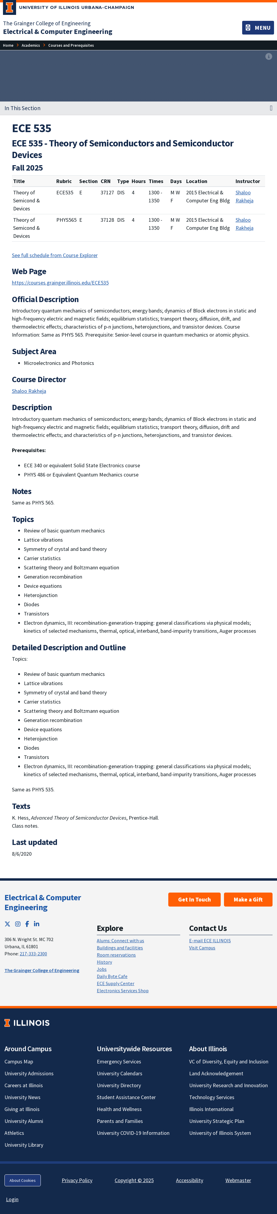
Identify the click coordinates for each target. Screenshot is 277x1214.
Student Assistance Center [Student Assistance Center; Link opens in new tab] (126, 1097)
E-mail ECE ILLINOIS (210, 940)
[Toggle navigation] (258, 28)
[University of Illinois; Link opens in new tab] (26, 1023)
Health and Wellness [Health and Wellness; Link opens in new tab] (119, 1109)
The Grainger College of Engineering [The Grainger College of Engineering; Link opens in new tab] (47, 23)
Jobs (102, 969)
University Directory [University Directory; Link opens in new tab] (119, 1085)
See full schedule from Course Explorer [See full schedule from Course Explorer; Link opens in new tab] (55, 255)
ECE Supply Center (115, 983)
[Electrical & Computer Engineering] (57, 31)
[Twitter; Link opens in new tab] (7, 924)
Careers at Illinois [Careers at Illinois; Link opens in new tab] (23, 1085)
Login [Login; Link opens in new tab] (12, 1199)
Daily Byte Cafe (112, 976)
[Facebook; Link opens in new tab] (27, 924)
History (104, 962)
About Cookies (23, 1180)
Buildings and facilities (120, 948)
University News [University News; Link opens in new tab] (22, 1097)
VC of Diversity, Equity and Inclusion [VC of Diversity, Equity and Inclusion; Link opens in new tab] (228, 1061)
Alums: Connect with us (120, 940)
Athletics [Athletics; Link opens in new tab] (14, 1132)
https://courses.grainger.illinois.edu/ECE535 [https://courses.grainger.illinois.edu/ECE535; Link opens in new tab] (60, 282)
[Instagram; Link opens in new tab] (18, 924)
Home (8, 45)
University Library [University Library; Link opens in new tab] (23, 1144)
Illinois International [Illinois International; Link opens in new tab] (211, 1109)
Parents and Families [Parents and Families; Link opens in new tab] (120, 1121)
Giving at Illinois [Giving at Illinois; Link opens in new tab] (22, 1109)
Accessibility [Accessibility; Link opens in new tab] (189, 1180)
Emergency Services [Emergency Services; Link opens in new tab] (119, 1061)
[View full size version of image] (268, 56)
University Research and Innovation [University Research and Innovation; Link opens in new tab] (228, 1085)
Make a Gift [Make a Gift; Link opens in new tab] (248, 899)
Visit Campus (202, 948)
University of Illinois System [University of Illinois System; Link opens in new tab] (220, 1132)
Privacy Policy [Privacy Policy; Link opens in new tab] (77, 1180)
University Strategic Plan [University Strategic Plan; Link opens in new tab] (216, 1121)
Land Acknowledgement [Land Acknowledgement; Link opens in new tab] (216, 1073)
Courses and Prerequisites (71, 45)
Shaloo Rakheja (244, 196)
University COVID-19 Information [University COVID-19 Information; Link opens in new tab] (133, 1132)
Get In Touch (194, 899)
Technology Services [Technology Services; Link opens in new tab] (211, 1097)
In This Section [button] (22, 108)
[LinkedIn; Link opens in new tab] (36, 924)
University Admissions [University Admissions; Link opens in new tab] (29, 1073)
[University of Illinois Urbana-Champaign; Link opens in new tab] (68, 8)
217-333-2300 (33, 954)
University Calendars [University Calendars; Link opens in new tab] (119, 1073)
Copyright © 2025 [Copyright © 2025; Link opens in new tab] (134, 1180)
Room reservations (116, 955)
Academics (31, 45)
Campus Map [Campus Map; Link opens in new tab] (18, 1061)
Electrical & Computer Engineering (42, 902)
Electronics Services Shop (123, 990)
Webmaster (238, 1180)
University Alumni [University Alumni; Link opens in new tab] (23, 1121)
